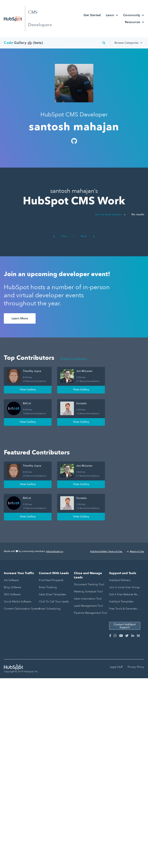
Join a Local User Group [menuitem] (124, 587)
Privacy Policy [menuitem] (136, 667)
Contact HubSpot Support (125, 626)
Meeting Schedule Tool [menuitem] (88, 591)
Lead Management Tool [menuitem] (88, 606)
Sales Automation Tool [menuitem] (88, 598)
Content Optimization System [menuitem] (22, 608)
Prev (60, 236)
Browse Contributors (74, 359)
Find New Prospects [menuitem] (51, 580)
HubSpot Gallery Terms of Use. (106, 551)
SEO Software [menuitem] (12, 594)
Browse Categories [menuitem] (126, 43)
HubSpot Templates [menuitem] (121, 601)
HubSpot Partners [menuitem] (119, 580)
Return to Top (135, 551)
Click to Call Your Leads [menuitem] (54, 601)
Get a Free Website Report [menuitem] (124, 594)
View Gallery (28, 389)
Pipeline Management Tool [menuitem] (90, 613)
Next (88, 236)
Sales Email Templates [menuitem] (52, 594)
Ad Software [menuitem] (11, 580)
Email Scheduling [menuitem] (49, 608)
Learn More (20, 318)
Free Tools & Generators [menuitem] (124, 608)
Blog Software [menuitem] (12, 587)
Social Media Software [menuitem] (17, 601)
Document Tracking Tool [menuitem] (89, 584)
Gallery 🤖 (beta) (23, 42)
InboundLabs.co (54, 551)
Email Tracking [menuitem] (48, 587)
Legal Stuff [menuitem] (116, 667)
